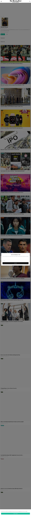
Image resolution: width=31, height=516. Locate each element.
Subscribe (15, 263)
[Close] (28, 254)
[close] (30, 510)
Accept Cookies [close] (15, 513)
